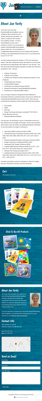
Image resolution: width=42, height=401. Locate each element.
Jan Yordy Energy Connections (13, 6)
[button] (16, 7)
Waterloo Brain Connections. (20, 315)
